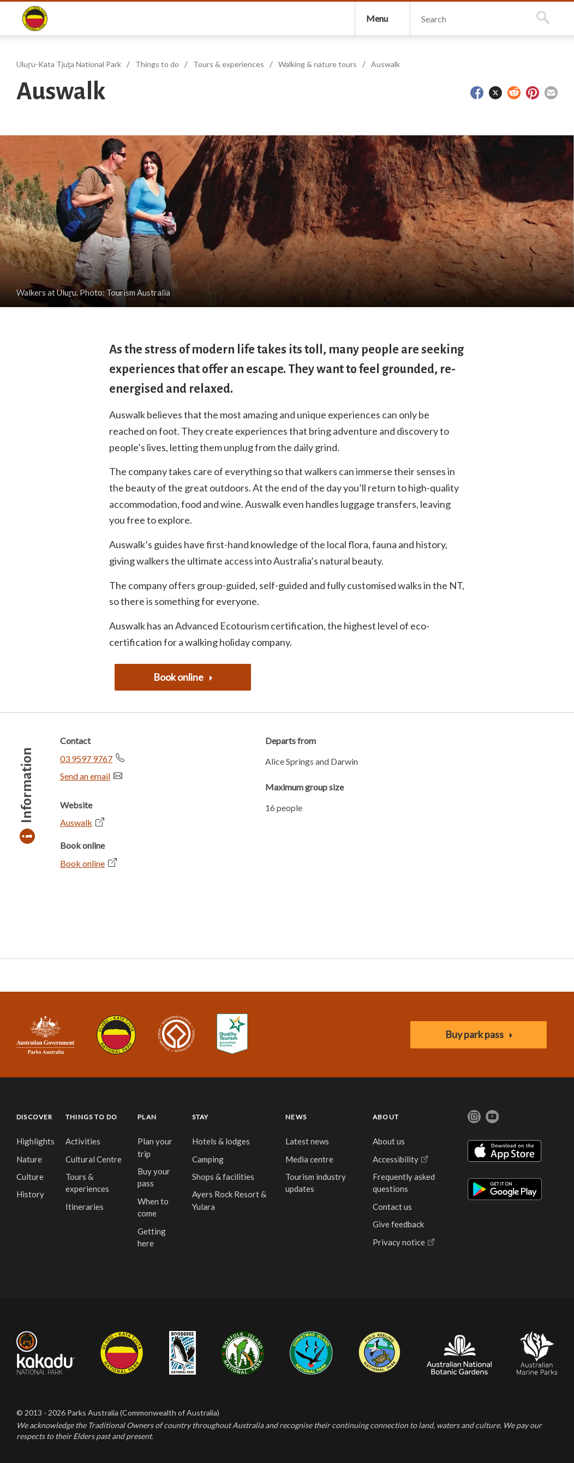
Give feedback (398, 1230)
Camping (208, 1165)
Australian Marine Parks (537, 1359)
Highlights (35, 1147)
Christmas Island (311, 1359)
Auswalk (385, 70)
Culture (30, 1183)
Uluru (122, 1359)
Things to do (157, 70)
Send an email (85, 782)
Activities (82, 1147)
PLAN (147, 1123)
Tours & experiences (228, 70)
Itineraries (84, 1213)
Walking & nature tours (317, 70)
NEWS (296, 1123)
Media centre (309, 1165)
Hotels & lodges (221, 1147)
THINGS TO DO (91, 1123)
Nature (29, 1165)
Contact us (392, 1213)
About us (389, 1147)
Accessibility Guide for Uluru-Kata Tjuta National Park (232, 1041)
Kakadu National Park (45, 1359)
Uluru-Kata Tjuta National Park (116, 1040)
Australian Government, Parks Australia (45, 1041)
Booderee (182, 1359)
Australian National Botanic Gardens (459, 1359)
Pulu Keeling (379, 1359)
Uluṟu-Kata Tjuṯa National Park (35, 22)
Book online (82, 869)
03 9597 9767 (86, 764)
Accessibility (395, 1165)
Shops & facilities (223, 1183)
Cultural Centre (93, 1165)
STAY (200, 1123)
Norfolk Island (243, 1359)
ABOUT (386, 1123)
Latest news (307, 1147)
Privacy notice (399, 1248)
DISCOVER (34, 1123)
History (30, 1200)
